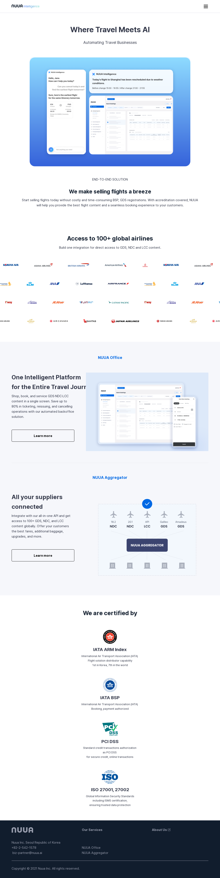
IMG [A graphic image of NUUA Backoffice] (147, 411)
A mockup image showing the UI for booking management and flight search (110, 111)
